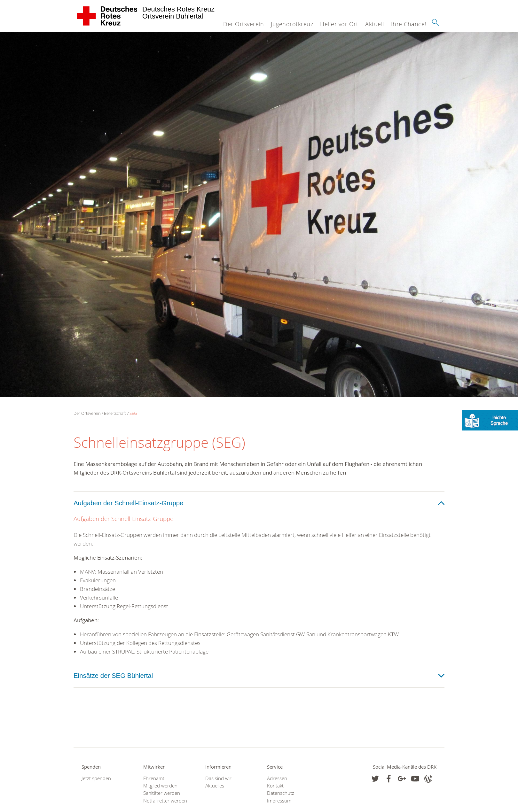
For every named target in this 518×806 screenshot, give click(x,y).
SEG (133, 413)
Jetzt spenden (96, 778)
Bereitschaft (115, 413)
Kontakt (275, 786)
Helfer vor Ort (339, 24)
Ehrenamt (153, 778)
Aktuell (374, 24)
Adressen (277, 778)
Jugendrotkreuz (292, 24)
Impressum (279, 801)
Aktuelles (214, 786)
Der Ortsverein (243, 24)
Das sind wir (218, 778)
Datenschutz (280, 793)
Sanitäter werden (161, 793)
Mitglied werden (160, 786)
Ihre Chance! (408, 24)
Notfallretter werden (165, 801)
